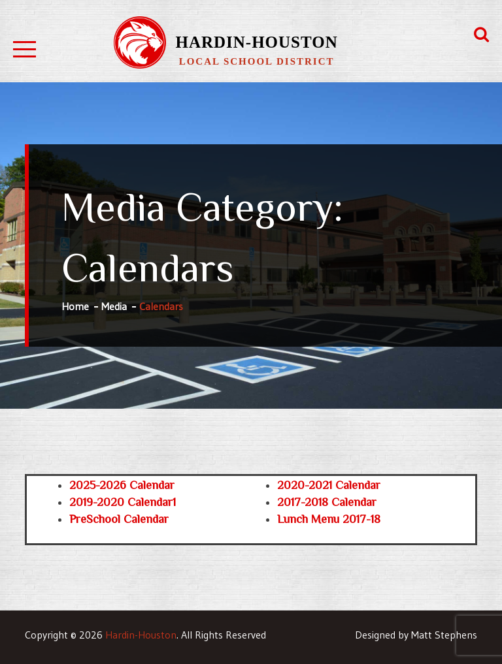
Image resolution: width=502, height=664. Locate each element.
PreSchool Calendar (119, 519)
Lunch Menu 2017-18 (328, 519)
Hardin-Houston (256, 42)
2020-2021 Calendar (328, 485)
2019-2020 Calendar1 (122, 502)
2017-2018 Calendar (326, 502)
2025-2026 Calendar (122, 485)
